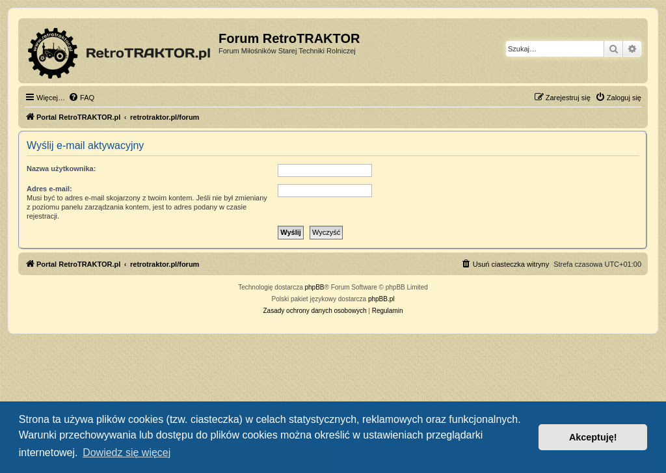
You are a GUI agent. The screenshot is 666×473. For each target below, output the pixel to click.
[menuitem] (81, 97)
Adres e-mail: (49, 189)
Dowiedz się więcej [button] (126, 452)
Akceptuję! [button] (593, 437)
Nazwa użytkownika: (61, 168)
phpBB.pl (381, 299)
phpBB (315, 287)
